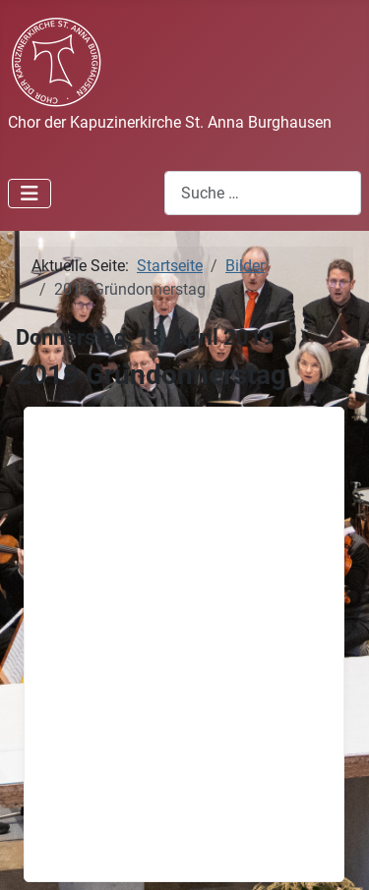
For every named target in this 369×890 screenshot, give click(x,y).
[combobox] (262, 193)
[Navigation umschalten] (29, 193)
